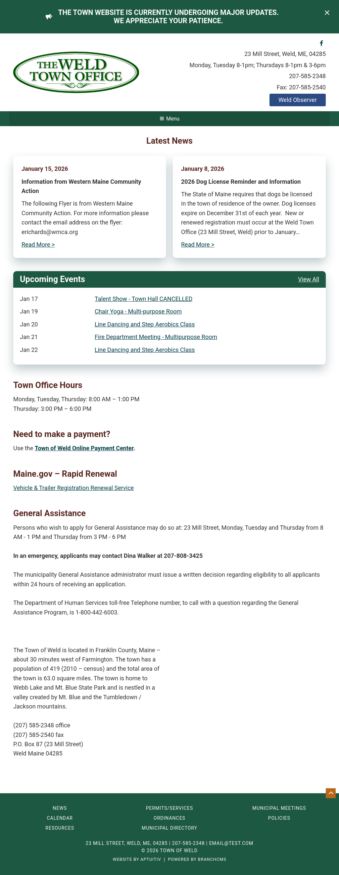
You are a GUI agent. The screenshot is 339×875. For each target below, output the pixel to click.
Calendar (60, 818)
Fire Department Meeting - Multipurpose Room (156, 336)
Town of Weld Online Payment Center (84, 448)
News (60, 808)
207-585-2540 (307, 87)
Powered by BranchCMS (197, 859)
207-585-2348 (307, 76)
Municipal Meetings (279, 808)
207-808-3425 (183, 555)
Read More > (38, 244)
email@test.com (231, 843)
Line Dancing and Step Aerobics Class (145, 324)
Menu (169, 119)
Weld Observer (297, 99)
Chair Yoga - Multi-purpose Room (138, 311)
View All (308, 279)
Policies (279, 818)
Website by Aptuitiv (137, 859)
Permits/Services (169, 808)
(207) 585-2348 (33, 725)
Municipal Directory (169, 828)
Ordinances (169, 818)
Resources (59, 828)
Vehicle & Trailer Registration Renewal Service (73, 487)
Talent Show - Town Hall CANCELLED (143, 298)
